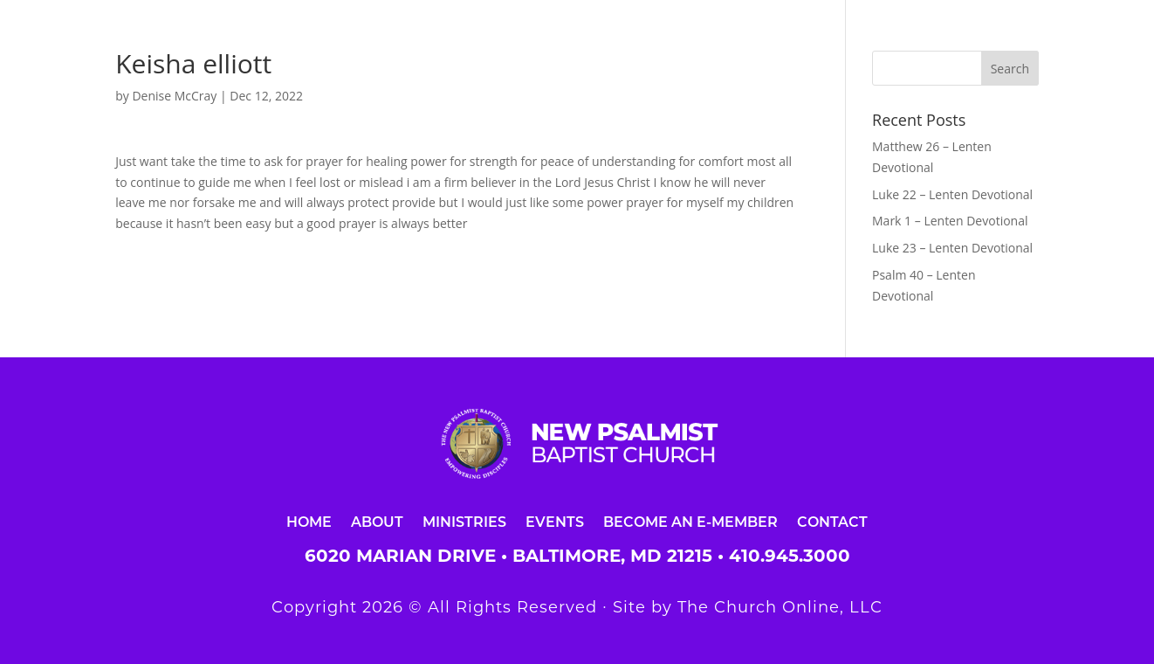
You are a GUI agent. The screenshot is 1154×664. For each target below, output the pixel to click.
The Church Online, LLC (780, 607)
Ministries (464, 521)
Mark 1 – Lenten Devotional (949, 220)
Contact (832, 521)
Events (554, 521)
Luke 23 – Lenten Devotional (952, 247)
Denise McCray (174, 95)
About (377, 521)
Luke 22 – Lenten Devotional (952, 194)
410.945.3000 (789, 555)
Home (309, 521)
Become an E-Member (690, 521)
